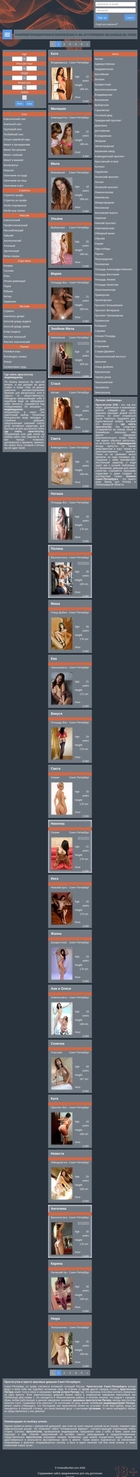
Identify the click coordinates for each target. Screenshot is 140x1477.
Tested (24, 92)
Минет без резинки (15, 149)
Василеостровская (62, 557)
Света (55, 439)
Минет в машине (13, 160)
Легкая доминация (15, 281)
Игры (7, 275)
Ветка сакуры (12, 256)
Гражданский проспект (108, 120)
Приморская (102, 294)
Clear (29, 103)
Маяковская (58, 172)
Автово (55, 392)
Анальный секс (13, 124)
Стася (55, 384)
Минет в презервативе (17, 144)
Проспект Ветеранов (63, 1107)
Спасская (56, 1052)
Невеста (57, 1153)
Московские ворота (106, 212)
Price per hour (24, 63)
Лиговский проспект (62, 1272)
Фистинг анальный (15, 336)
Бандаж (8, 265)
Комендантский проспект (65, 117)
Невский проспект (61, 887)
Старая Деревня (104, 351)
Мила (55, 164)
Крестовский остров (106, 161)
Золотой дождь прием (17, 326)
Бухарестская (59, 942)
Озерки (55, 777)
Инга (54, 878)
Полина (57, 549)
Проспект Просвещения (109, 315)
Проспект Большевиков (109, 305)
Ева (54, 658)
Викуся (56, 713)
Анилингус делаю (14, 316)
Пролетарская (103, 300)
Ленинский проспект (107, 176)
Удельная (100, 361)
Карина (57, 1263)
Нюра (55, 1318)
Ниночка (58, 823)
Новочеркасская (104, 228)
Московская (102, 207)
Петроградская (103, 259)
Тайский (8, 235)
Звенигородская (104, 146)
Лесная (99, 182)
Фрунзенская (102, 371)
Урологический (12, 240)
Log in (130, 17)
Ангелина (58, 1208)
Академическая (104, 69)
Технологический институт (66, 1327)
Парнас (99, 253)
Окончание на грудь (15, 175)
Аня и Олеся (61, 988)
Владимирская (59, 62)
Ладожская (101, 171)
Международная (104, 202)
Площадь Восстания (63, 282)
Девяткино (101, 125)
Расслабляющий (13, 230)
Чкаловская (102, 387)
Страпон (9, 311)
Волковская (101, 99)
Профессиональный (16, 225)
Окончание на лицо (15, 180)
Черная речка (103, 377)
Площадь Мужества (106, 284)
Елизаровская (103, 135)
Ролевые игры (12, 351)
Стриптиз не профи (15, 200)
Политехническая (105, 289)
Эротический (11, 250)
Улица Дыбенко (60, 612)
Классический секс (15, 119)
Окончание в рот (13, 185)
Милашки (58, 109)
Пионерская (102, 264)
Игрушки (9, 170)
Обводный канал (61, 1162)
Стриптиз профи (13, 195)
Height (24, 73)
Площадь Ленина (105, 279)
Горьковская (102, 110)
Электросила (102, 392)
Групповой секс (13, 129)
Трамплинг (10, 301)
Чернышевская (60, 667)
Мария (56, 274)
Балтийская (102, 74)
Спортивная (102, 346)
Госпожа (8, 270)
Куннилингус (11, 165)
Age (24, 54)
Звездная (100, 141)
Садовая (100, 330)
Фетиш (7, 296)
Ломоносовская (60, 997)
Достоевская (102, 130)
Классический (12, 220)
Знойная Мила (62, 329)
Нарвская (100, 217)
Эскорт (8, 361)
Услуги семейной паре (17, 139)
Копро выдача (12, 331)
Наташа (57, 494)
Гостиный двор (103, 115)
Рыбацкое (101, 325)
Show (19, 103)
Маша (55, 604)
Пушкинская (102, 320)
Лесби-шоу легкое (14, 210)
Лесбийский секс (13, 134)
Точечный (9, 245)
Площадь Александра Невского (113, 269)
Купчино (99, 166)
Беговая (99, 79)
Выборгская (58, 227)
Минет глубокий (13, 154)
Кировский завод (105, 151)
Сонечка (57, 1043)
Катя (54, 54)
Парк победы (102, 248)
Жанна (56, 933)
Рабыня (8, 291)
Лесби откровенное (15, 205)
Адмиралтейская (105, 64)
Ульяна (57, 219)
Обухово (100, 238)
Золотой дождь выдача (17, 321)
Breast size (24, 82)
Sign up (102, 17)
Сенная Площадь (105, 336)
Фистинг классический (17, 341)
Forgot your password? (107, 24)
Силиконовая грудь (15, 366)
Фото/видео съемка (15, 356)
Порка (7, 286)
